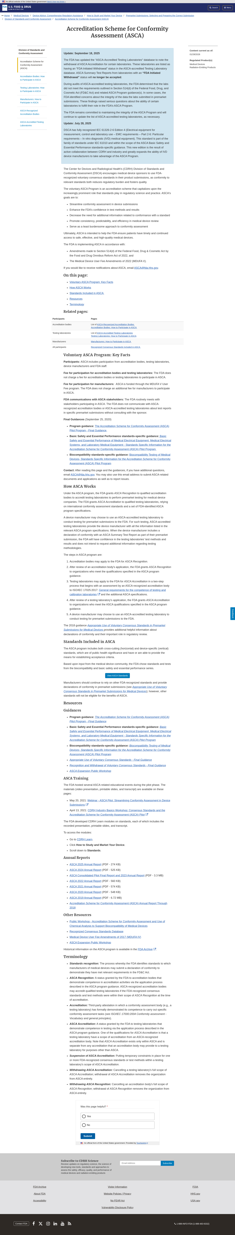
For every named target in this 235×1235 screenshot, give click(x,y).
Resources (75, 298)
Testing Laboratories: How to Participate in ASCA (32, 89)
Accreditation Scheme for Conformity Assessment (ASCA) (82, 19)
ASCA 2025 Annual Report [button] (85, 864)
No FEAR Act (117, 1200)
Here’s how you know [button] (56, 2)
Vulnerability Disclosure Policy (117, 1207)
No (88, 1125)
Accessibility (39, 1200)
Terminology (76, 304)
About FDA (40, 1193)
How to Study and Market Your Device (104, 15)
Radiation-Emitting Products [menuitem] (203, 67)
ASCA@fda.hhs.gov (146, 267)
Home (7, 15)
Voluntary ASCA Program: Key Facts (91, 282)
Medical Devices (21, 15)
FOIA (195, 1187)
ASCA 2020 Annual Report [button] (85, 892)
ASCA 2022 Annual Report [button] (85, 881)
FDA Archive (145, 949)
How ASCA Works (80, 287)
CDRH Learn (84, 839)
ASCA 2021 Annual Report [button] (85, 886)
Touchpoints (141, 1143)
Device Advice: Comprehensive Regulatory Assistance (58, 15)
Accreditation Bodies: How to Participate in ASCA (32, 78)
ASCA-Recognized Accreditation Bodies (29, 112)
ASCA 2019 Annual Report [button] (85, 897)
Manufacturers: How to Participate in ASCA (30, 101)
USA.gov (195, 1200)
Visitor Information (117, 1187)
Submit (88, 1136)
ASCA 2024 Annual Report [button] (85, 869)
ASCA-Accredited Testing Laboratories (32, 124)
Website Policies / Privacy (117, 1193)
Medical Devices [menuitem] (197, 64)
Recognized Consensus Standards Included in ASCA (116, 347)
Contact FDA (21, 1223)
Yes (89, 1116)
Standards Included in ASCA (86, 293)
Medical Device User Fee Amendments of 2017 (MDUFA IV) (105, 937)
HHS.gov (195, 1193)
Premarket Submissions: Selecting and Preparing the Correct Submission (160, 15)
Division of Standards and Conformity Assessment (28, 19)
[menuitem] (203, 53)
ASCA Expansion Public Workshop (90, 942)
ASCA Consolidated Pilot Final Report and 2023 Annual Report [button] (106, 875)
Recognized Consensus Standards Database (96, 931)
